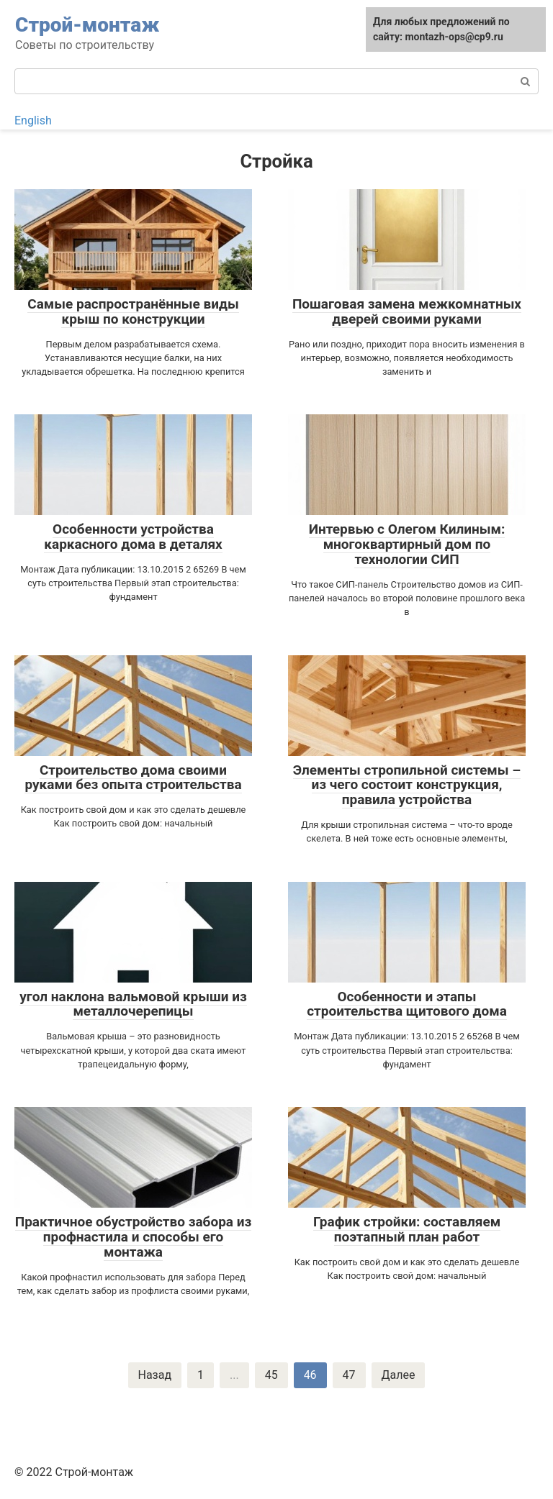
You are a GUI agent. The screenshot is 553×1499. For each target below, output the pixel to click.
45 (271, 1375)
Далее (398, 1375)
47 (349, 1375)
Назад (155, 1375)
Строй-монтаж (87, 25)
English (33, 120)
